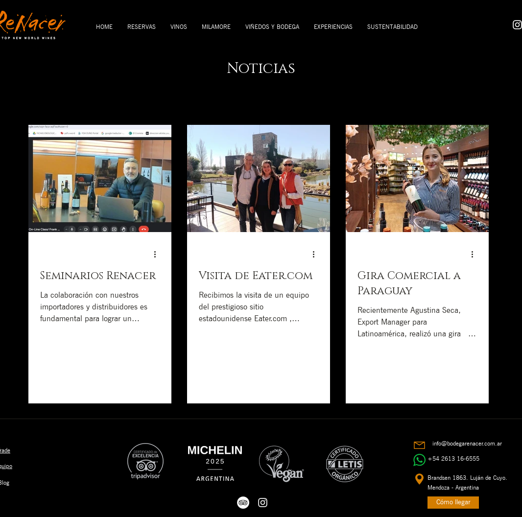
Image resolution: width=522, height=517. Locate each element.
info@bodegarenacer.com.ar (467, 443)
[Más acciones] (158, 254)
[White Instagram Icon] (263, 502)
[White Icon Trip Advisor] (243, 502)
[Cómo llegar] (453, 502)
